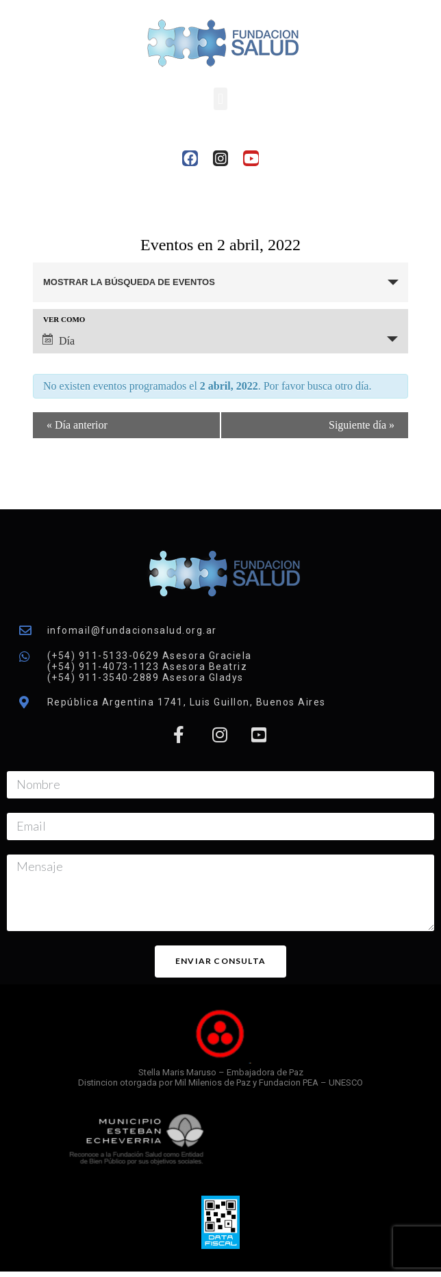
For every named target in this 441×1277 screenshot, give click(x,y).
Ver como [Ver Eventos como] (64, 319)
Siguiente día (361, 425)
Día (58, 340)
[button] (220, 99)
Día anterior (77, 425)
